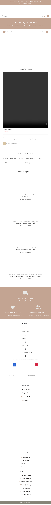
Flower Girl (25, 197)
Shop (8, 26)
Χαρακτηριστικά (29, 154)
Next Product (43, 33)
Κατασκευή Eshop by (25, 503)
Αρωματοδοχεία (16, 222)
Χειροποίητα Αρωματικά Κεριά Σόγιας (20, 26)
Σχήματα (17, 195)
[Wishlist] (44, 16)
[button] (10, 144)
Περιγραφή (20, 154)
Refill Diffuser (12, 275)
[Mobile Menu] (4, 16)
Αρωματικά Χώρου (20, 275)
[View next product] (47, 33)
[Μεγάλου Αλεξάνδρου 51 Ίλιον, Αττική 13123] (25, 357)
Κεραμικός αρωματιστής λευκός (26, 224)
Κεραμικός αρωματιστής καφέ (25, 250)
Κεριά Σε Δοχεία (13, 140)
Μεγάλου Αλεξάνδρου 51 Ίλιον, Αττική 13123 (25, 360)
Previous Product (9, 33)
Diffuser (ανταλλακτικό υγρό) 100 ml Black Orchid (25, 277)
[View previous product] (4, 33)
